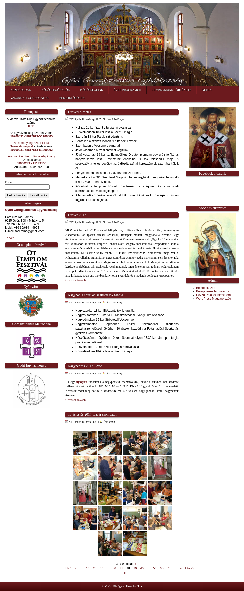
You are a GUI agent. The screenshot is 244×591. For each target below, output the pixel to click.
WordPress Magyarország (213, 298)
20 (94, 568)
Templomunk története (171, 90)
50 (154, 568)
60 (161, 568)
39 (135, 568)
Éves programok (127, 90)
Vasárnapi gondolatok (29, 98)
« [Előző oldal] (75, 568)
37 (121, 568)
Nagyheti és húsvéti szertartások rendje (95, 295)
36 (114, 568)
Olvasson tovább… (77, 280)
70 (168, 568)
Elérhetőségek (72, 98)
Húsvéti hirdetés (79, 112)
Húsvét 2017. (77, 215)
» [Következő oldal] (181, 568)
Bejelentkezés (205, 288)
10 (87, 568)
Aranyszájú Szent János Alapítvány (31, 156)
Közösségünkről (55, 90)
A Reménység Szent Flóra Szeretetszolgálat (29, 144)
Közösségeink (91, 90)
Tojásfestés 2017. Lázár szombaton (92, 414)
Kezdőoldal (20, 90)
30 (101, 568)
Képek (207, 90)
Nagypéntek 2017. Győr (85, 366)
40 (142, 568)
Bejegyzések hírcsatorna (212, 291)
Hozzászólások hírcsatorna (214, 295)
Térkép (9, 238)
